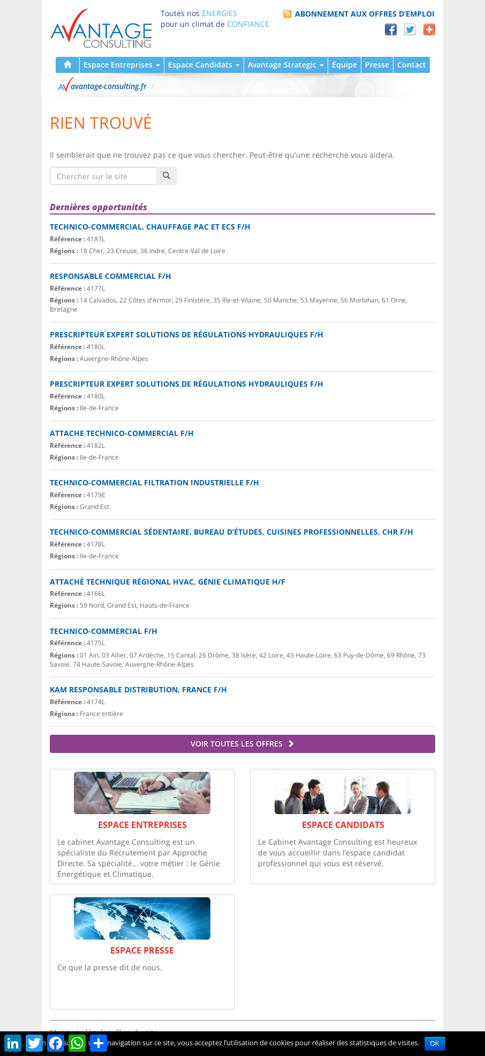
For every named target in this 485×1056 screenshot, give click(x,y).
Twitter (410, 29)
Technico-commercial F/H (103, 631)
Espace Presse (142, 950)
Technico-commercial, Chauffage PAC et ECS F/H (150, 226)
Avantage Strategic (286, 65)
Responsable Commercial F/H (110, 276)
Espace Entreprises (122, 65)
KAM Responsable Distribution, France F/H (138, 689)
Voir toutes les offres (242, 744)
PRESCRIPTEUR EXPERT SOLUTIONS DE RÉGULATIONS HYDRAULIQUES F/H (186, 334)
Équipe (344, 65)
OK (434, 1043)
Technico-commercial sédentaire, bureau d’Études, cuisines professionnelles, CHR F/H (231, 532)
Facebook (391, 29)
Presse (377, 65)
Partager (429, 29)
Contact (411, 65)
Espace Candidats (204, 65)
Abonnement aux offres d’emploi (365, 14)
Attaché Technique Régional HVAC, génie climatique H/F (167, 582)
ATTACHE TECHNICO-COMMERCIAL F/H (122, 433)
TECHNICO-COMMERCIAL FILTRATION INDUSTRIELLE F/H (154, 482)
